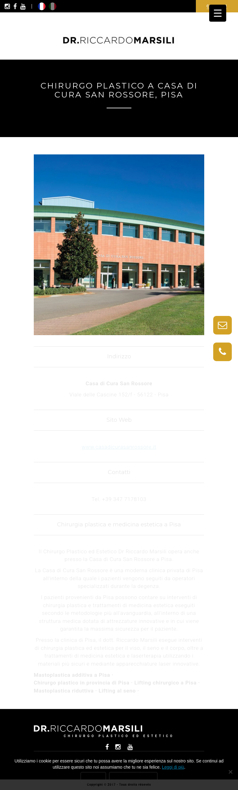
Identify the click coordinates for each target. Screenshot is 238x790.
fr (42, 6)
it (52, 6)
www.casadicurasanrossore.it (119, 447)
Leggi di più (173, 767)
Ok (93, 778)
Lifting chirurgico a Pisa (165, 683)
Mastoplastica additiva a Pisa (72, 675)
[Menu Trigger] (217, 13)
